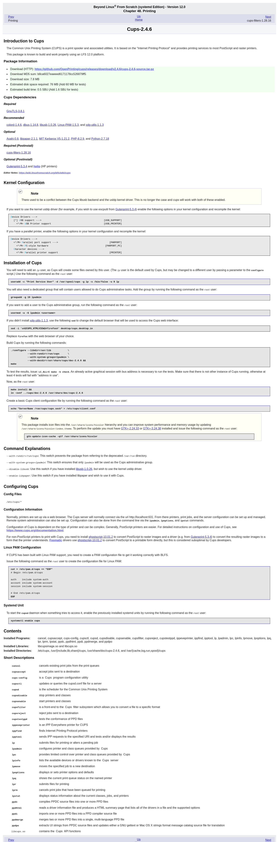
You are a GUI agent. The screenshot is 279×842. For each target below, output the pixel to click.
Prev (11, 16)
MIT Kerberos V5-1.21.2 (54, 138)
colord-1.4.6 (14, 124)
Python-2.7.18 (100, 138)
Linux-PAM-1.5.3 (68, 124)
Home (139, 19)
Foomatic (55, 537)
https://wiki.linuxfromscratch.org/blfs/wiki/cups (44, 172)
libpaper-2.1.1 (29, 138)
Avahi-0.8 (13, 138)
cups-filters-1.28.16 (19, 152)
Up (139, 16)
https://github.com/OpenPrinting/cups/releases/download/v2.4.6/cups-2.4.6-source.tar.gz (94, 69)
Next (268, 16)
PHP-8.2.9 (77, 138)
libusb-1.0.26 (48, 124)
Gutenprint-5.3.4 (17, 166)
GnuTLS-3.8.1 (16, 111)
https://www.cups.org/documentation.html (35, 527)
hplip (36, 166)
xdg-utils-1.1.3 (95, 124)
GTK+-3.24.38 (152, 426)
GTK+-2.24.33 (130, 426)
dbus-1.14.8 (30, 124)
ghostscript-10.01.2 (101, 533)
